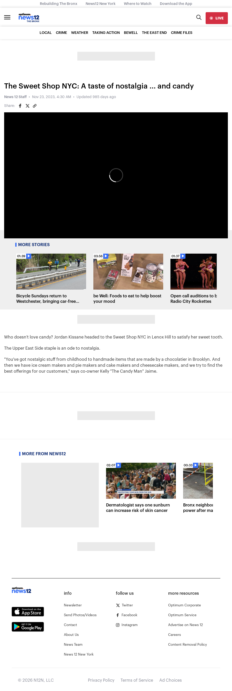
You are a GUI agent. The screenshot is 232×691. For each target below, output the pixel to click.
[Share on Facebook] (20, 106)
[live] (217, 18)
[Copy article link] (35, 106)
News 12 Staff (15, 97)
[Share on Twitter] (27, 106)
